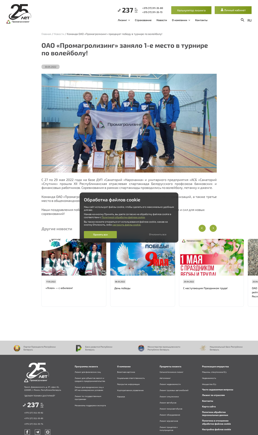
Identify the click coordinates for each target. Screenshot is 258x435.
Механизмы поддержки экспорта (90, 405)
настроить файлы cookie (126, 224)
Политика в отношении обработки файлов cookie (216, 422)
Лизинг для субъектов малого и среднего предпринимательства (90, 379)
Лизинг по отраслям (213, 395)
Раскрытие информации (128, 384)
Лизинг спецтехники (169, 396)
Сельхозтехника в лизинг (171, 372)
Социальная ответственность (131, 378)
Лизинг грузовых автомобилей (174, 390)
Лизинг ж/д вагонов (169, 421)
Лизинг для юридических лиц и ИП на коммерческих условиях (89, 388)
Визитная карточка (126, 372)
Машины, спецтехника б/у (214, 372)
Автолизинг (165, 378)
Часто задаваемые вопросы (217, 389)
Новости (161, 20)
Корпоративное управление (130, 390)
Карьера (121, 396)
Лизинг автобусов (168, 402)
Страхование (143, 20)
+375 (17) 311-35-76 (33, 424)
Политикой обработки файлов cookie (123, 217)
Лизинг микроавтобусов (171, 409)
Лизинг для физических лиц (88, 372)
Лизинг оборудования (170, 415)
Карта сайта (209, 406)
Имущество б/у (209, 384)
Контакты (201, 20)
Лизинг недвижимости (170, 384)
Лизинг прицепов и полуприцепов (169, 428)
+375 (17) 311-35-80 (33, 418)
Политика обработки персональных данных (215, 414)
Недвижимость (209, 378)
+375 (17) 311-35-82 (33, 412)
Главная (46, 33)
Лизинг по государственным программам (88, 397)
